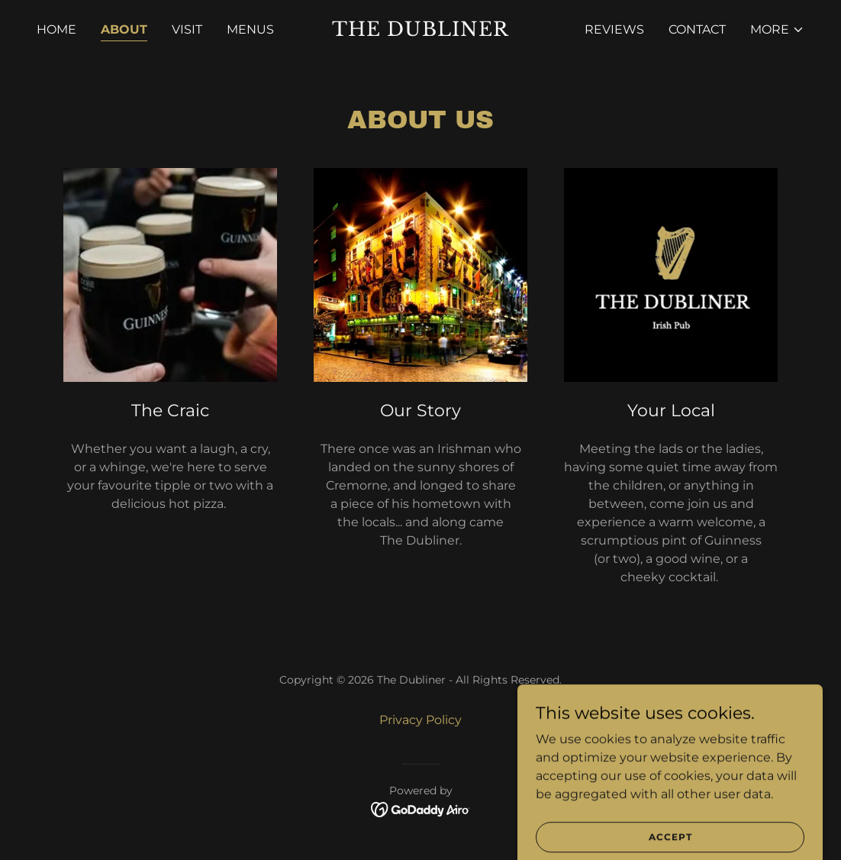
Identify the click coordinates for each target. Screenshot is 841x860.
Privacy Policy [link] (420, 720)
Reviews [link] (614, 29)
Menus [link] (250, 29)
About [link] (124, 29)
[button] (777, 30)
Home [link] (56, 29)
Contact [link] (697, 29)
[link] (420, 31)
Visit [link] (187, 29)
